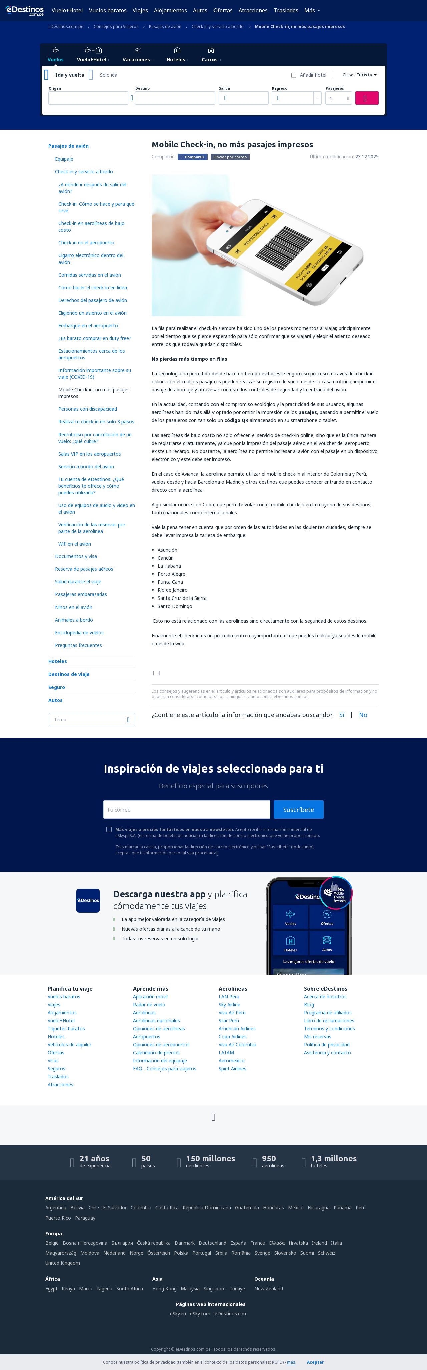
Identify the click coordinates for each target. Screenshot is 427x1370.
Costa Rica (167, 1207)
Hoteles (57, 661)
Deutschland (212, 1243)
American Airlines (237, 1028)
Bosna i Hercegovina (85, 1243)
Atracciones (253, 10)
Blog (309, 1004)
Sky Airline (229, 1004)
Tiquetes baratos (66, 1028)
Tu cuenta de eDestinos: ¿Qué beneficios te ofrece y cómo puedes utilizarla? (91, 486)
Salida (224, 88)
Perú (361, 1207)
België (52, 1243)
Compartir (192, 156)
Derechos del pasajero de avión (92, 300)
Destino (142, 88)
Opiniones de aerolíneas (159, 1028)
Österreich (158, 1253)
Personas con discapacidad (87, 409)
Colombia (141, 1207)
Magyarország (60, 1253)
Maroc (86, 1288)
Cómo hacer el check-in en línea (92, 287)
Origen (55, 88)
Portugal (201, 1253)
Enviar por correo (230, 156)
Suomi (307, 1253)
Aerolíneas (144, 1012)
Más (309, 10)
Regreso (279, 88)
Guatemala (247, 1207)
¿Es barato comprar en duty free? (94, 338)
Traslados (286, 10)
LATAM (226, 1052)
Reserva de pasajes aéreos (84, 569)
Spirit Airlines (232, 1068)
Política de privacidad (327, 1044)
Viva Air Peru (232, 1012)
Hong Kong (164, 1288)
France (257, 1243)
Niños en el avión (73, 607)
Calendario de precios (156, 1052)
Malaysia (190, 1288)
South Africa (129, 1288)
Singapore (215, 1288)
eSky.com (200, 1313)
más (291, 1362)
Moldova (89, 1253)
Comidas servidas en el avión (89, 275)
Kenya (68, 1288)
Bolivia (77, 1207)
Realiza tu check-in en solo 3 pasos (96, 421)
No (363, 715)
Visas (53, 1060)
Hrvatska (298, 1243)
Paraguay (85, 1218)
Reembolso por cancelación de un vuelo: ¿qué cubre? (95, 437)
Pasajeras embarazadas (81, 594)
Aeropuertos (146, 1036)
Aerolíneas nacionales (156, 1020)
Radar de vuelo (149, 1004)
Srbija (221, 1253)
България (122, 1243)
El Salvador (115, 1207)
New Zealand (268, 1288)
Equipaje (64, 159)
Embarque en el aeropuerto (88, 325)
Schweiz (326, 1253)
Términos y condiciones (329, 1028)
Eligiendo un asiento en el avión (92, 313)
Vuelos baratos (108, 10)
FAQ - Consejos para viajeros (164, 1068)
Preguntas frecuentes (78, 645)
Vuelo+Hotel (67, 10)
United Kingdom (62, 1263)
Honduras (273, 1207)
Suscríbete (298, 810)
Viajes (140, 10)
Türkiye (237, 1288)
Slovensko (285, 1253)
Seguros (56, 1068)
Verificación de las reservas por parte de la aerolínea (91, 527)
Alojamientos (170, 10)
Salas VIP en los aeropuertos (89, 454)
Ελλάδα (277, 1243)
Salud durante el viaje (78, 581)
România (241, 1253)
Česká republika (154, 1243)
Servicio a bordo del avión (86, 466)
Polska (181, 1253)
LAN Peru (229, 996)
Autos (200, 10)
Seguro (56, 687)
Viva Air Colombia (237, 1044)
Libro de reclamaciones (329, 1020)
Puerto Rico (58, 1218)
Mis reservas (317, 1036)
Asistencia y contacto (327, 1052)
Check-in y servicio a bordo (84, 171)
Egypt (51, 1288)
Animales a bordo (74, 620)
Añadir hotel (313, 75)
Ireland (319, 1243)
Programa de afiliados (328, 1012)
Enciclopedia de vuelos (79, 632)
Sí (341, 715)
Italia (336, 1243)
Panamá (343, 1207)
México (296, 1207)
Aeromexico (232, 1060)
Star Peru (229, 1020)
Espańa (238, 1243)
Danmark (185, 1243)
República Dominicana (207, 1207)
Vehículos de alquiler (69, 1044)
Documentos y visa (76, 556)
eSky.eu (178, 1313)
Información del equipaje (160, 1060)
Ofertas (223, 10)
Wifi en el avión (74, 544)
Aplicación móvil (150, 996)
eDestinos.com (231, 1313)
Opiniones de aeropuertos (161, 1044)
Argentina (55, 1207)
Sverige (262, 1253)
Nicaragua (319, 1207)
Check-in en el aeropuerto (86, 242)
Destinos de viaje (69, 674)
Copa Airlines (233, 1036)
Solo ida (108, 75)
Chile (94, 1207)
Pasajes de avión (68, 146)
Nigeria (104, 1288)
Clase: (348, 75)
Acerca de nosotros (325, 996)
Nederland (114, 1253)
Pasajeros (335, 88)
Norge (136, 1253)
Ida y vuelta (69, 75)
